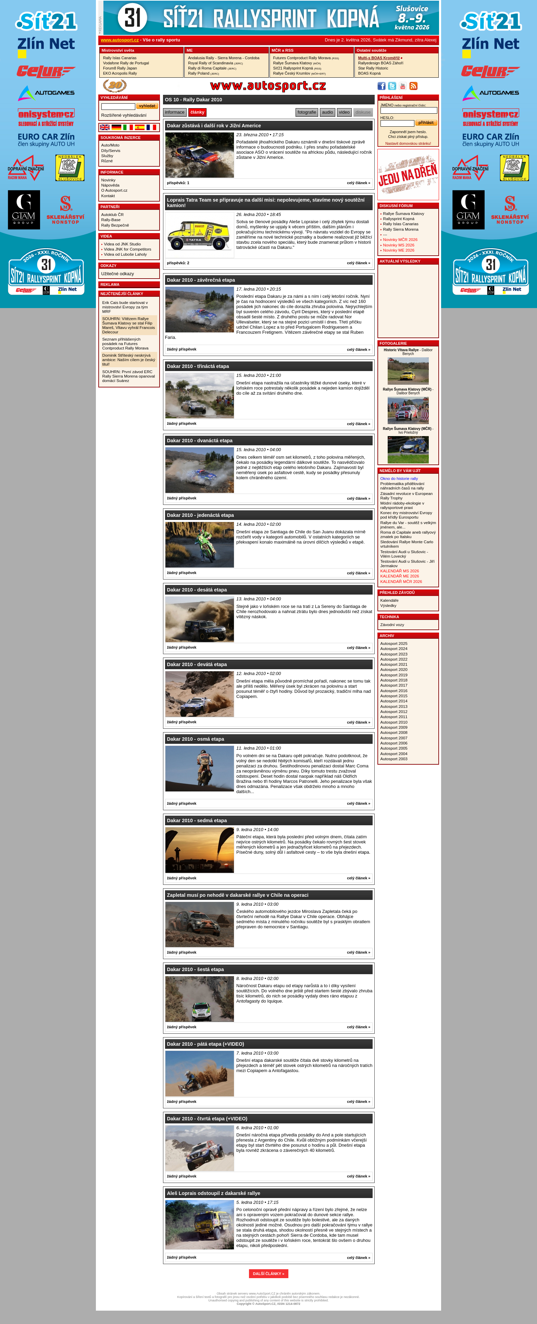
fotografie (307, 112)
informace (175, 112)
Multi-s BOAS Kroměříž (379, 58)
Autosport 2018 (394, 680)
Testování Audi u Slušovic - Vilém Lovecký (404, 553)
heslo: (387, 118)
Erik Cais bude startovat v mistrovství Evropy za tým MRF (125, 307)
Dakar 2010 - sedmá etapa (197, 820)
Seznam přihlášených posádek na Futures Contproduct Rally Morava (125, 343)
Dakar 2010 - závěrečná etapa (201, 280)
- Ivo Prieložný (408, 430)
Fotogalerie (393, 343)
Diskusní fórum (396, 206)
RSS (289, 50)
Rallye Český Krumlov (299, 73)
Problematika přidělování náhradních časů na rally (402, 485)
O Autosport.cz (114, 190)
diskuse (363, 112)
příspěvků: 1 (178, 183)
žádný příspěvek (182, 349)
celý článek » (358, 183)
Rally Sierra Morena (401, 229)
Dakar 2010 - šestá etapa (195, 969)
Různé (107, 160)
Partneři (110, 207)
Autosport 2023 (394, 654)
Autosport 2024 (394, 648)
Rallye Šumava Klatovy (297, 63)
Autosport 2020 (394, 669)
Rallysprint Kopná (399, 218)
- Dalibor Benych (408, 352)
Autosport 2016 (394, 690)
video (344, 112)
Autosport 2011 (394, 716)
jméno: (403, 105)
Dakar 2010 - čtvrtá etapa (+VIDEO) (207, 1118)
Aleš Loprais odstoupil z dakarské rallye (214, 1193)
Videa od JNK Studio (122, 244)
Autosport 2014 (394, 701)
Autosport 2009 (394, 727)
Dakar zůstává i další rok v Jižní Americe (214, 125)
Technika (389, 617)
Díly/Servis (111, 150)
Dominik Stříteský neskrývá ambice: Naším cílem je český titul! (128, 359)
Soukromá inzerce (121, 138)
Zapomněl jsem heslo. (408, 132)
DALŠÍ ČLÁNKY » (268, 1274)
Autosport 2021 (394, 664)
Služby (107, 155)
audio (327, 112)
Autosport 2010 (394, 722)
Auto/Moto (110, 145)
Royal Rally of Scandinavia (215, 63)
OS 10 (172, 99)
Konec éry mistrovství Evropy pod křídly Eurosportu (406, 514)
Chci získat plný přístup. (408, 137)
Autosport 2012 (394, 711)
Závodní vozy (392, 624)
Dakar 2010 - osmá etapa (195, 739)
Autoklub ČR (112, 214)
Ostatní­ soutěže (372, 50)
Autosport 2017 (394, 685)
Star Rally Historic (373, 68)
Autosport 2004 (394, 753)
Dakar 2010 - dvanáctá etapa (200, 440)
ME (190, 50)
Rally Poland (203, 73)
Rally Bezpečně (115, 225)
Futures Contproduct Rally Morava (306, 58)
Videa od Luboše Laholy (125, 254)
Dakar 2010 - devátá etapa (197, 664)
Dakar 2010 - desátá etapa (197, 590)
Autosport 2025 (394, 643)
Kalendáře (389, 600)
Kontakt (108, 195)
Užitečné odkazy (117, 273)
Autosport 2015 (394, 695)
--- (385, 234)
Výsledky (388, 605)
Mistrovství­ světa (118, 50)
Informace (112, 172)
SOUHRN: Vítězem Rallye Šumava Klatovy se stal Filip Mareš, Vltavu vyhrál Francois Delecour (128, 325)
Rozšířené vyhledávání (124, 115)
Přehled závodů (397, 592)
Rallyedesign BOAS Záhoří (380, 63)
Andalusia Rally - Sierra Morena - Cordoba (223, 58)
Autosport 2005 (394, 748)
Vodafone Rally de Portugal (126, 63)
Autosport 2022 (394, 659)
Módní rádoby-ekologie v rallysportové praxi (402, 505)
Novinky (108, 180)
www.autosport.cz (120, 39)
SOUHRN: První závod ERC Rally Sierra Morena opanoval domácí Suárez (128, 376)
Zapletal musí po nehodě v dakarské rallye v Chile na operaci (238, 895)
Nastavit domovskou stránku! (408, 143)
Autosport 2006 (394, 743)
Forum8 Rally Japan (120, 68)
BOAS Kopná (369, 73)
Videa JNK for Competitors (127, 249)
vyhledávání (114, 98)
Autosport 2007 (394, 738)
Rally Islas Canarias (120, 58)
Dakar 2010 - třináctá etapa (198, 366)
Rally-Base (111, 219)
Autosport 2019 (394, 675)
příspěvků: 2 (178, 263)
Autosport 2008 (394, 732)
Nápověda (110, 185)
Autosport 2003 (394, 758)
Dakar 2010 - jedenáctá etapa (200, 515)
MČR (276, 50)
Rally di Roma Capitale (212, 68)
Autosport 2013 (394, 706)
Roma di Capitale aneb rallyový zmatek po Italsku (408, 534)
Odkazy (109, 266)
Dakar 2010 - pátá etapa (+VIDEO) (205, 1044)
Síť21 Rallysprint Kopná (297, 68)
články (197, 112)
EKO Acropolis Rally (120, 73)
